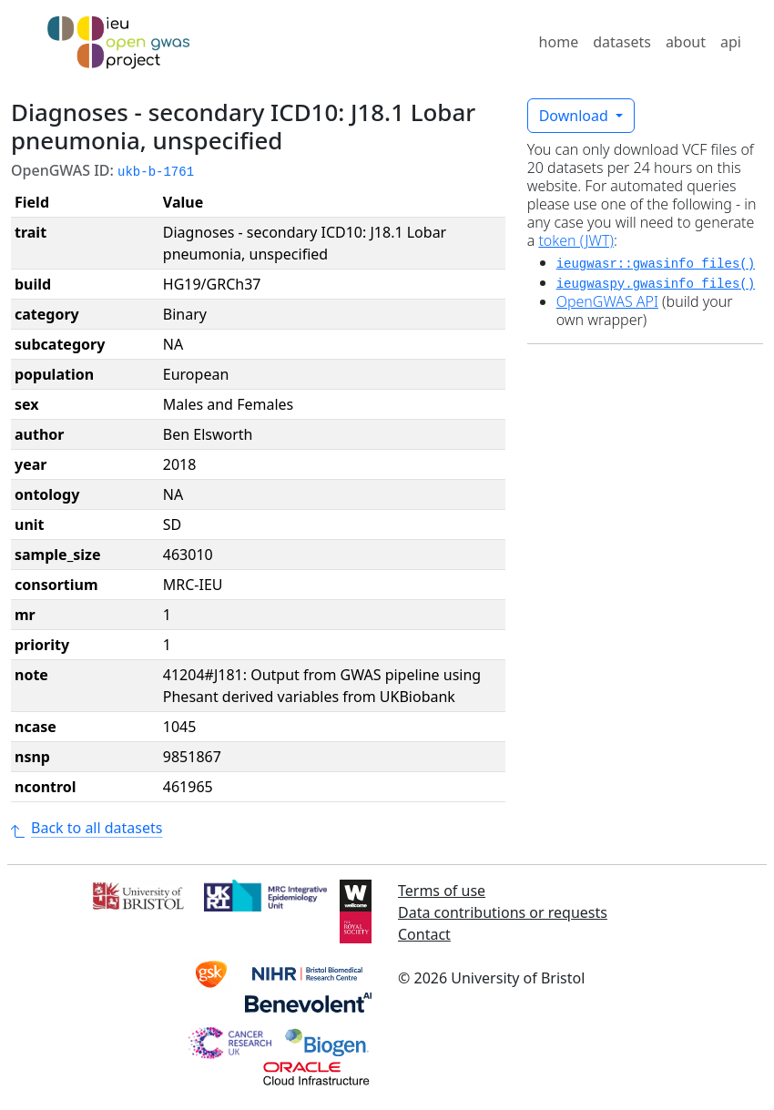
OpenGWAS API (607, 301)
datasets (622, 42)
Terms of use (441, 891)
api (730, 42)
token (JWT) (576, 240)
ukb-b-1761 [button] (155, 172)
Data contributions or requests (502, 912)
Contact (424, 934)
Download (575, 116)
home (559, 42)
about (686, 42)
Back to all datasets (86, 828)
